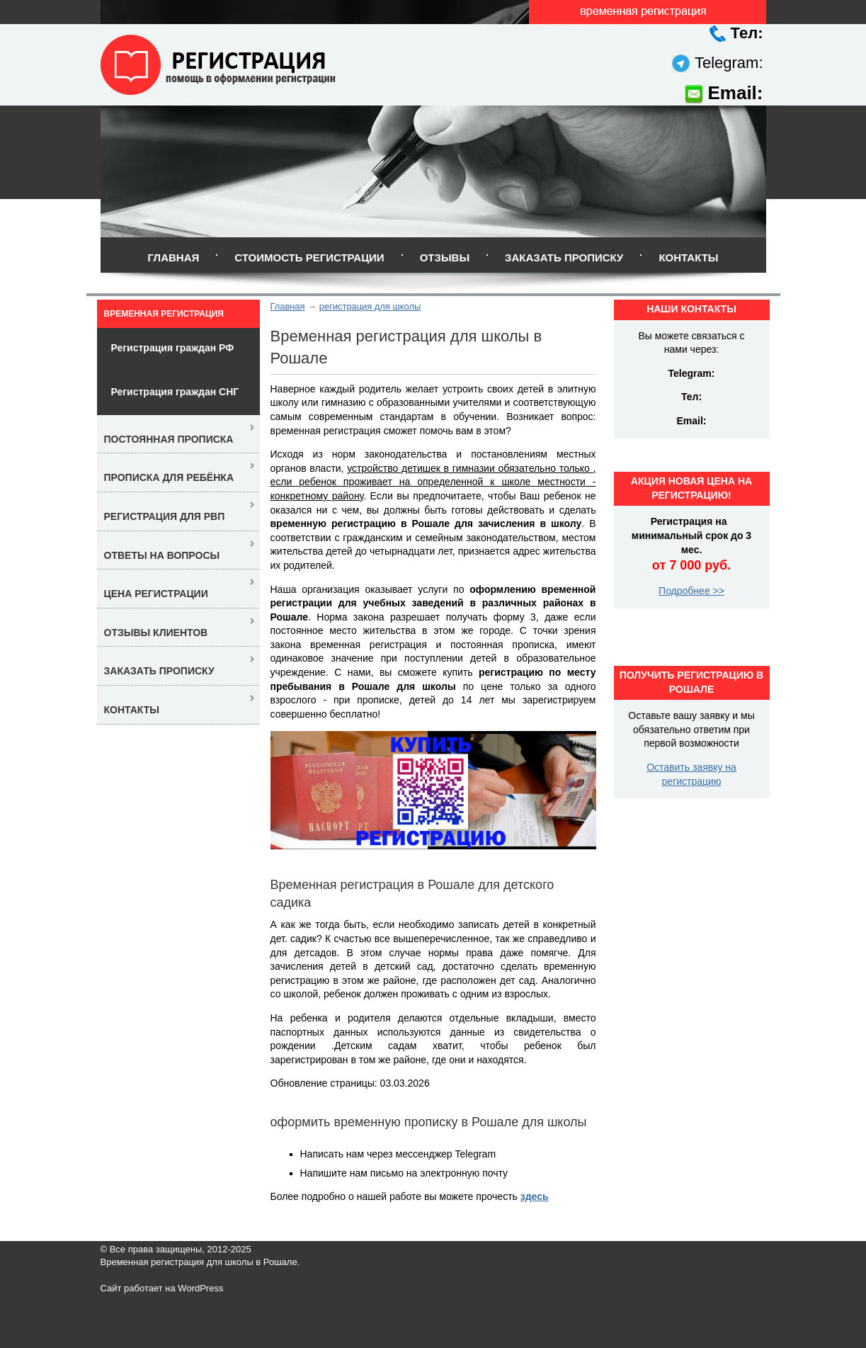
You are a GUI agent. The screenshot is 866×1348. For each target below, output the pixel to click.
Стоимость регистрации (309, 257)
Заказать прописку (564, 257)
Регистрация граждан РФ (172, 347)
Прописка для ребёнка (169, 477)
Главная (173, 257)
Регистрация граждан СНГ (175, 391)
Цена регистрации (156, 593)
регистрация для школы (370, 306)
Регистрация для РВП (164, 516)
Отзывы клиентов (156, 632)
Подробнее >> (691, 590)
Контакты (688, 257)
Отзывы (444, 257)
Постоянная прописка (169, 439)
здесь (534, 1196)
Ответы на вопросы (162, 555)
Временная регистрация (164, 314)
